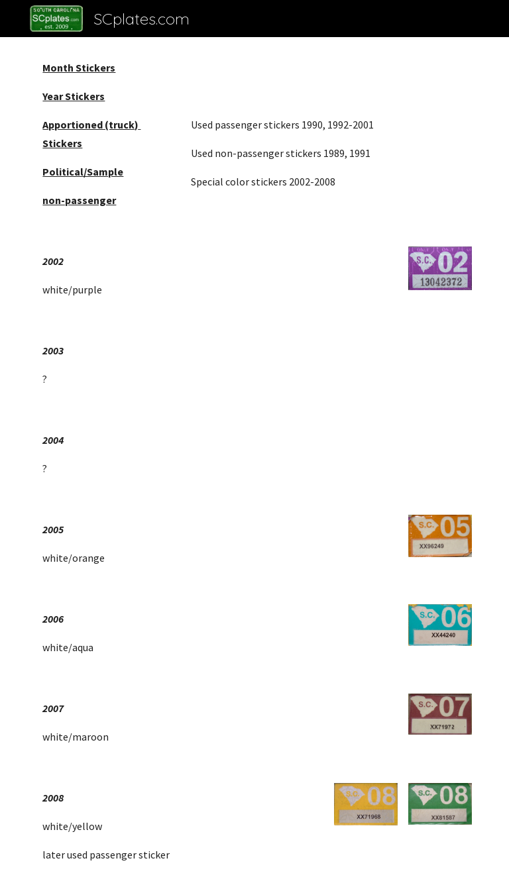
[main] (105, 134)
